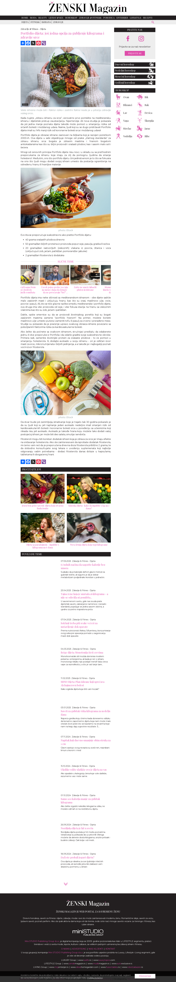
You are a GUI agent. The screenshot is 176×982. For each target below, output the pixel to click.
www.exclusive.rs (122, 963)
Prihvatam (145, 976)
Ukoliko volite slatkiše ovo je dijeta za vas (84, 769)
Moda (33, 17)
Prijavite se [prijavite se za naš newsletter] (135, 53)
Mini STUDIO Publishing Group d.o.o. (42, 941)
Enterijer (122, 17)
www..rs (84, 960)
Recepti (147, 17)
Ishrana (46, 22)
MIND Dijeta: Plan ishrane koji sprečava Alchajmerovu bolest (82, 683)
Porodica (109, 17)
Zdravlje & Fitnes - (30, 29)
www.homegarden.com (84, 967)
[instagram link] (141, 38)
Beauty (42, 17)
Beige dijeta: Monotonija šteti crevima (82, 652)
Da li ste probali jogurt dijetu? (77, 857)
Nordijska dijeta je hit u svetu (77, 828)
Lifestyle (135, 17)
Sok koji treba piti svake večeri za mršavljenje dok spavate (79, 625)
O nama (65, 949)
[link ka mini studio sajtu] (88, 935)
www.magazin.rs (74, 963)
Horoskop (71, 17)
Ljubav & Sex (56, 17)
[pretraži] (153, 23)
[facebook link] (128, 39)
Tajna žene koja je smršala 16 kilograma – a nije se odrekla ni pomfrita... (84, 595)
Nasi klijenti (96, 949)
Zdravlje (58, 22)
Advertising (79, 949)
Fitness (35, 22)
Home (24, 17)
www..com (104, 960)
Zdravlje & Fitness (90, 17)
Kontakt (110, 949)
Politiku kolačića (95, 977)
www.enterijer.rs (58, 967)
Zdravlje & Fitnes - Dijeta (83, 561)
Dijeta (24, 22)
